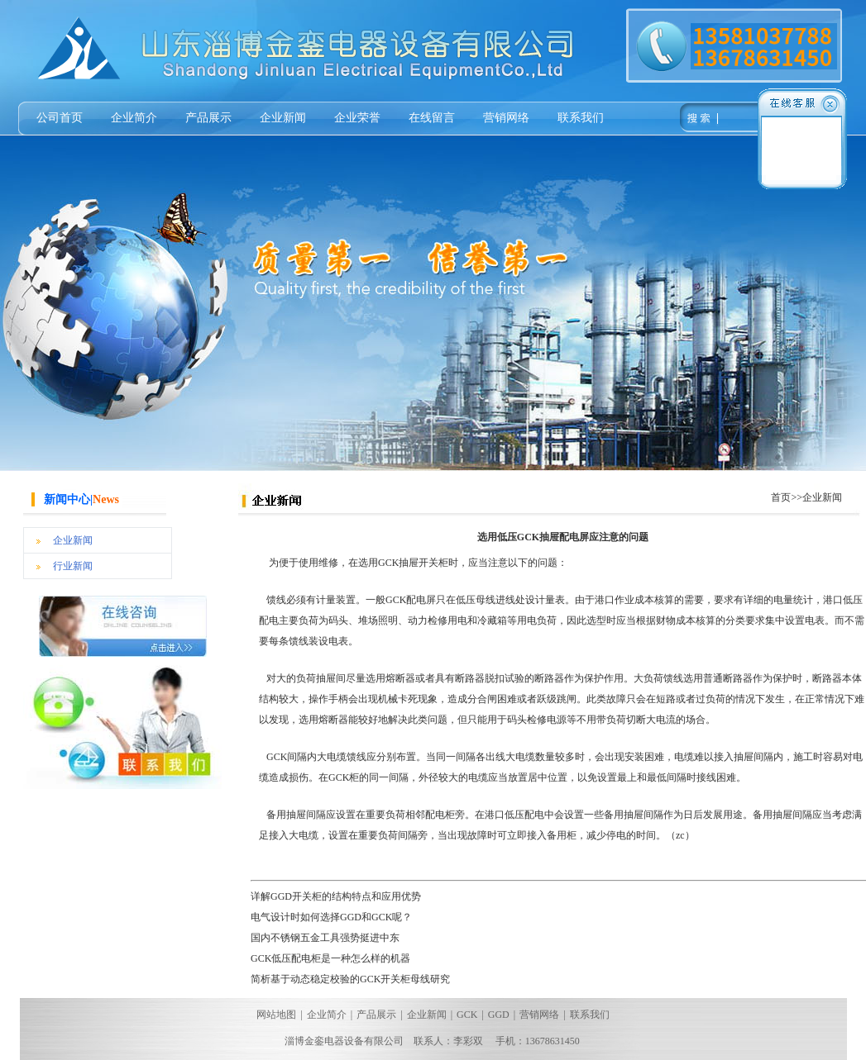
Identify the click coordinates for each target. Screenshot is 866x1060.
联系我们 (580, 118)
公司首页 (59, 118)
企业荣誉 (357, 118)
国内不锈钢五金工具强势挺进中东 (325, 938)
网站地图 (276, 1014)
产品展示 (208, 118)
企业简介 (134, 118)
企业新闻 (283, 118)
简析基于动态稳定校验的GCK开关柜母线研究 (350, 979)
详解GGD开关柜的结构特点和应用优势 (336, 896)
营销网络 (506, 118)
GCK (467, 1014)
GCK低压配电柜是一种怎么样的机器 (330, 958)
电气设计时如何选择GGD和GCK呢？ (331, 917)
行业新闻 (73, 566)
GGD (499, 1014)
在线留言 (432, 118)
